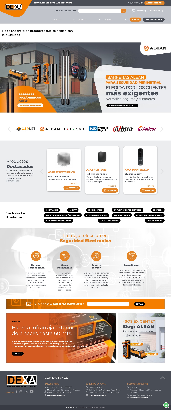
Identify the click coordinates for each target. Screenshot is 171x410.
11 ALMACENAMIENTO (109, 221)
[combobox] (63, 19)
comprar (72, 188)
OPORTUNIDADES (154, 221)
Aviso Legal (70, 407)
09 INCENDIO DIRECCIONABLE (149, 215)
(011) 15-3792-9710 (95, 387)
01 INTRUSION (52, 210)
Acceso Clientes (154, 3)
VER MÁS (74, 184)
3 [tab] (87, 109)
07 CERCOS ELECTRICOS (96, 215)
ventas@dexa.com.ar (56, 395)
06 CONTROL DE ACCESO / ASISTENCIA (63, 215)
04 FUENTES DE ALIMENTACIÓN (127, 210)
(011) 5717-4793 (135, 387)
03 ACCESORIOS (95, 210)
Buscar (135, 19)
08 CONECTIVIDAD (122, 215)
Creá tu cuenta (135, 3)
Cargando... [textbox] (56, 19)
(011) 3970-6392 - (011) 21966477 (59, 387)
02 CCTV (73, 210)
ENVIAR (139, 304)
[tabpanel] (85, 77)
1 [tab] (84, 109)
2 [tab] (85, 109)
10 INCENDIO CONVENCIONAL (58, 221)
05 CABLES (157, 210)
